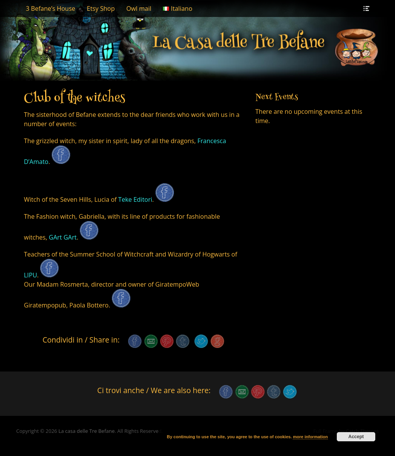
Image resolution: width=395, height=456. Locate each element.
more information (310, 436)
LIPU (30, 275)
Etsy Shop (101, 8)
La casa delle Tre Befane (86, 430)
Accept (356, 436)
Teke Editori (134, 199)
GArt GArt (63, 237)
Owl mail (138, 8)
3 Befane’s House (50, 8)
